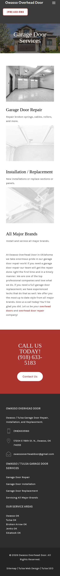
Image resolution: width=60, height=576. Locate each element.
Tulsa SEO (47, 568)
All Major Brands (28, 497)
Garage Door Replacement (22, 490)
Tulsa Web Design (29, 568)
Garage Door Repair (18, 477)
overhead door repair (31, 310)
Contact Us (30, 376)
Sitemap (12, 568)
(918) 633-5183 (15, 11)
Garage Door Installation (20, 484)
